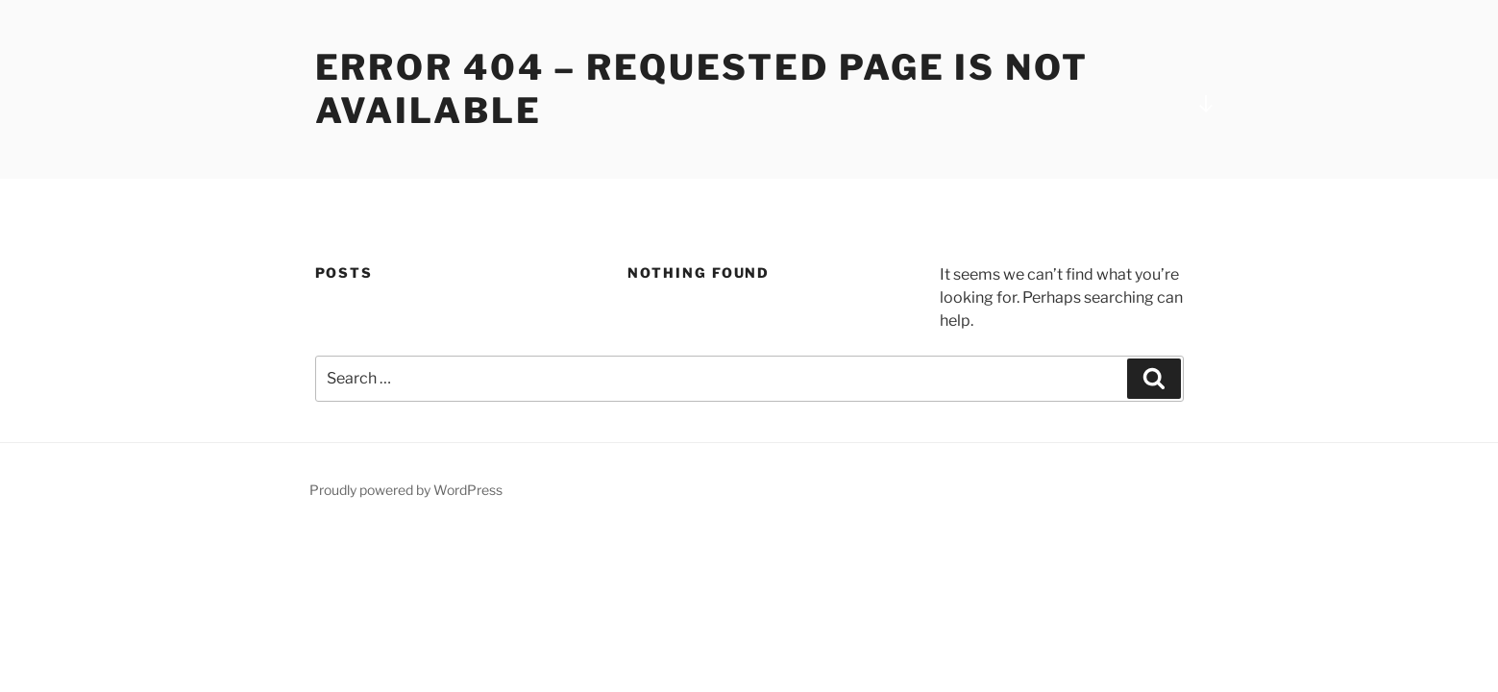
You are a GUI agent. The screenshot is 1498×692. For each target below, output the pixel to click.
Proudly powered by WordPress (406, 490)
